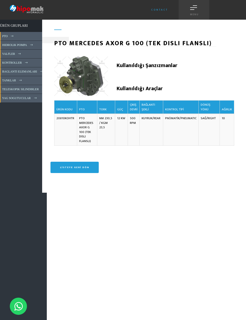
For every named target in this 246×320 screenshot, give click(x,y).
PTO (8, 36)
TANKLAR (12, 80)
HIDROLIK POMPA (18, 45)
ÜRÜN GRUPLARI (14, 26)
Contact (159, 10)
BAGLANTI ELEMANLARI (23, 71)
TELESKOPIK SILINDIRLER (24, 89)
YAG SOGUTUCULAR (20, 98)
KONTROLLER (15, 62)
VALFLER (12, 54)
